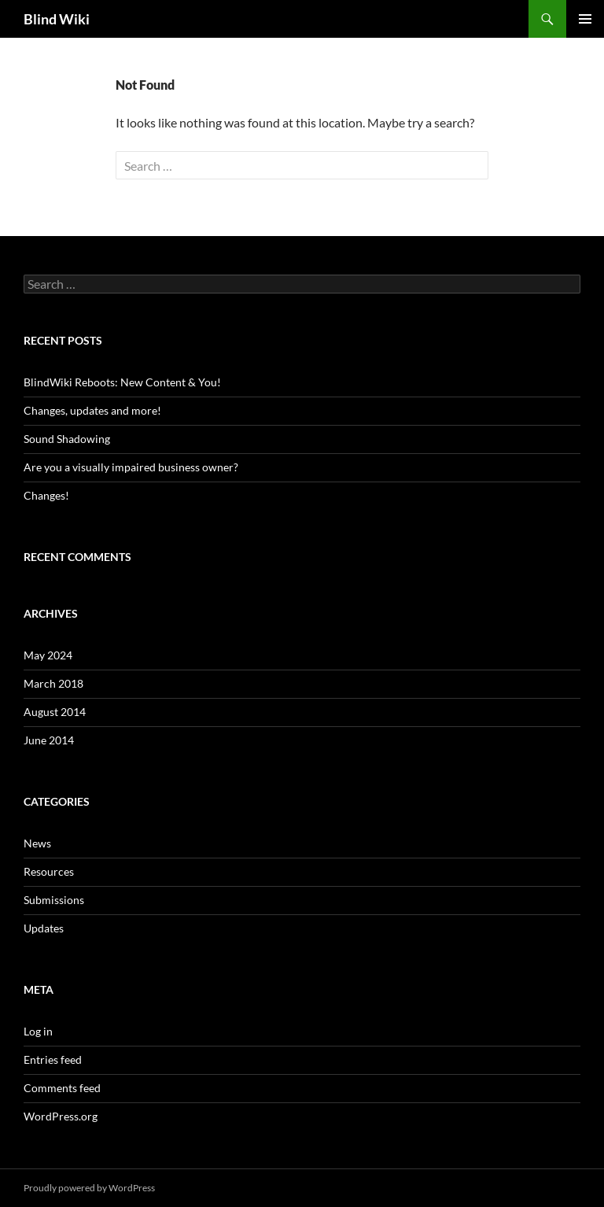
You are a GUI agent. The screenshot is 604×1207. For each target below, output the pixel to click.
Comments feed (62, 1087)
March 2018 (53, 683)
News (37, 843)
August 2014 (55, 711)
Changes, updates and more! (92, 410)
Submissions (54, 899)
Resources (49, 871)
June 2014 (49, 740)
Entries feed (53, 1059)
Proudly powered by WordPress (89, 1188)
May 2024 (48, 655)
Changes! (46, 495)
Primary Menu (585, 19)
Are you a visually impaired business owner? (131, 467)
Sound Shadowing (67, 438)
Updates (44, 928)
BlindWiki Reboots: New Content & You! (122, 382)
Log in (38, 1031)
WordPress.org (61, 1116)
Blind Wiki (57, 19)
